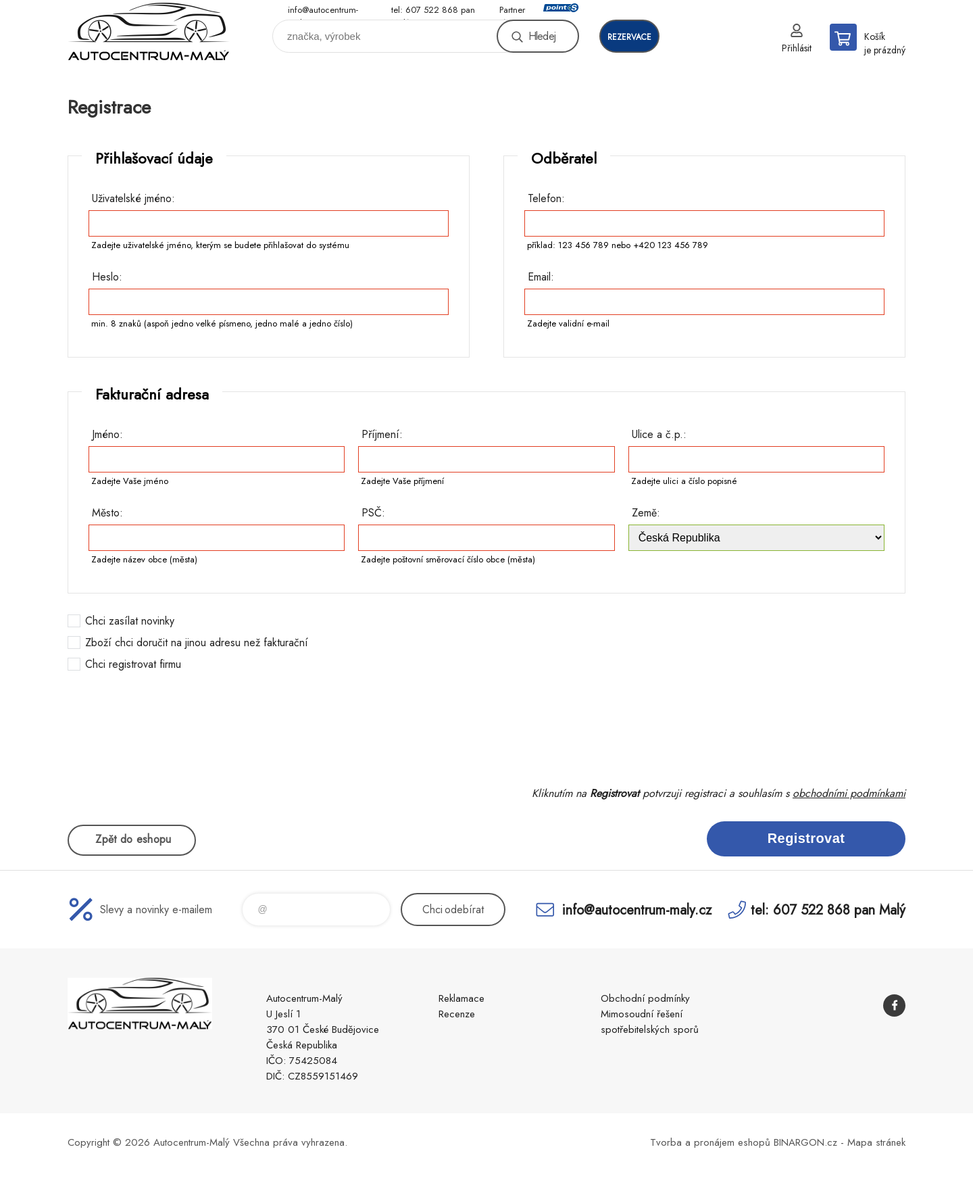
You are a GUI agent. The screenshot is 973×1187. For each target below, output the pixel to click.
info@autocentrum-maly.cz (323, 10)
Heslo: (107, 277)
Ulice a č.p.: (659, 434)
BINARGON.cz (805, 1142)
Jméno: (107, 434)
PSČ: (373, 512)
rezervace (629, 37)
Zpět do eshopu (133, 839)
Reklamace (461, 998)
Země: (646, 512)
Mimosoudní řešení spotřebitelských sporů (650, 1022)
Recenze (457, 1014)
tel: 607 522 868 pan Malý (433, 10)
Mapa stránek (876, 1142)
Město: (107, 512)
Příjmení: (382, 434)
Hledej (541, 36)
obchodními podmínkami (849, 793)
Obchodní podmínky (645, 998)
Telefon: (546, 198)
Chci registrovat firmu (133, 664)
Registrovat (806, 838)
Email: (541, 277)
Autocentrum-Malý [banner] (149, 31)
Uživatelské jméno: (133, 198)
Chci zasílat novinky (129, 621)
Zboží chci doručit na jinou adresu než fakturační (196, 642)
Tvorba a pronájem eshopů (710, 1142)
